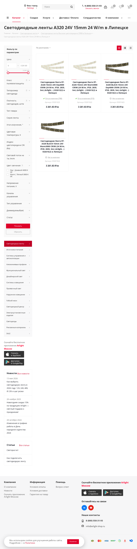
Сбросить (18, 232)
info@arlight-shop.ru (95, 526)
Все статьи (24, 445)
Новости (8, 490)
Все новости (23, 373)
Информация (37, 482)
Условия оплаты (38, 486)
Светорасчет (12, 450)
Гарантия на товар (39, 494)
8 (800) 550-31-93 (93, 6)
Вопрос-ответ (62, 486)
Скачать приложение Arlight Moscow (14, 495)
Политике (30, 542)
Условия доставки (38, 490)
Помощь (60, 482)
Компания (10, 482)
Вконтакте (84, 507)
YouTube (91, 507)
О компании (10, 486)
